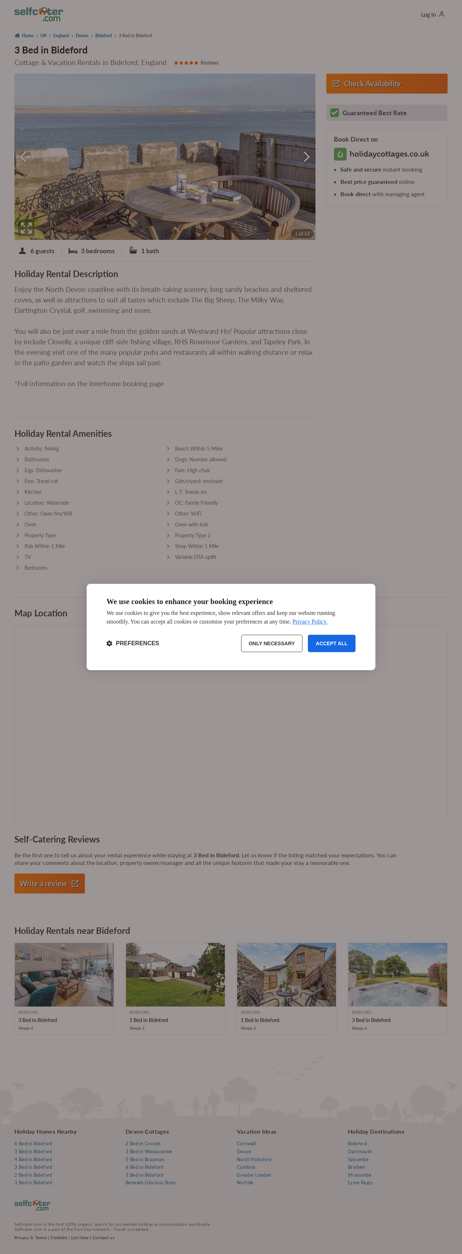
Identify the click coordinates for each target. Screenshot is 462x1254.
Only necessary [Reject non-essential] (272, 643)
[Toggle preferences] (132, 643)
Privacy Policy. (309, 622)
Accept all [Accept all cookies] (332, 643)
